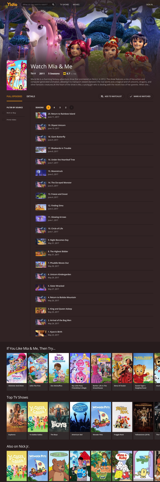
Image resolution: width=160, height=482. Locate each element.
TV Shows (64, 4)
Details (31, 96)
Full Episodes (14, 96)
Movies (76, 4)
